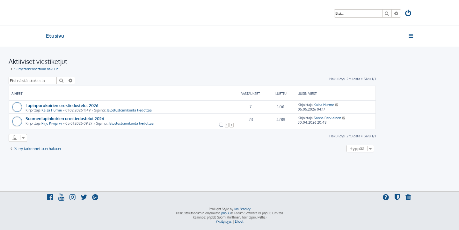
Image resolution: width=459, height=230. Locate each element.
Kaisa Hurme (89, 110)
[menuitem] (408, 14)
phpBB (225, 213)
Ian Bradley (242, 209)
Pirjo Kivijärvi (89, 123)
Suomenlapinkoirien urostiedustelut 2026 (102, 118)
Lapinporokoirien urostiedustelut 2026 (99, 105)
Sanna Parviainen (364, 118)
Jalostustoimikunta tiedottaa (166, 110)
